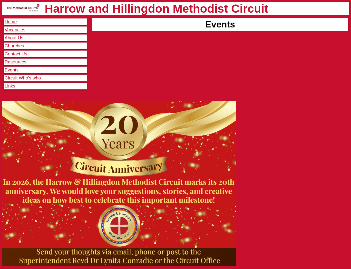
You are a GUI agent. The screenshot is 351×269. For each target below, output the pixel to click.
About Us (14, 37)
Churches (14, 45)
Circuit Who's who (23, 77)
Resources (15, 61)
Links (10, 85)
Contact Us (16, 53)
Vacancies (15, 29)
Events (12, 69)
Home (11, 21)
